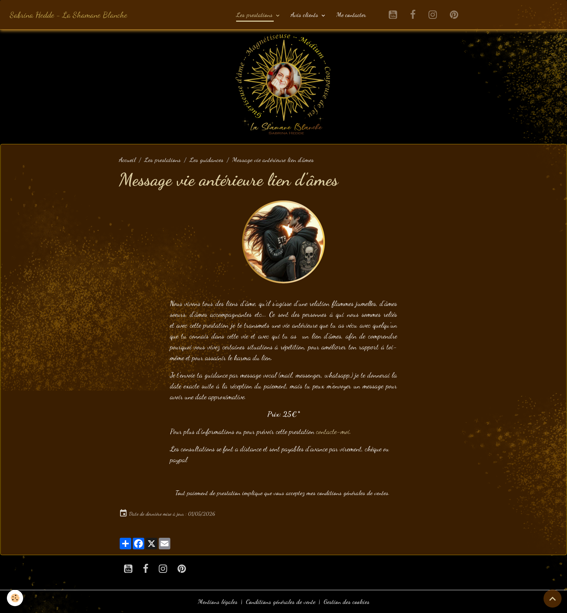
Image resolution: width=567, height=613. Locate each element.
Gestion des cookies (347, 601)
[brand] (69, 15)
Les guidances (206, 159)
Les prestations (255, 14)
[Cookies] (15, 598)
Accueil (127, 159)
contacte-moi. (333, 431)
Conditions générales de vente (280, 601)
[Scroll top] (552, 598)
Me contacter (351, 14)
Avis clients (305, 14)
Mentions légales (218, 601)
